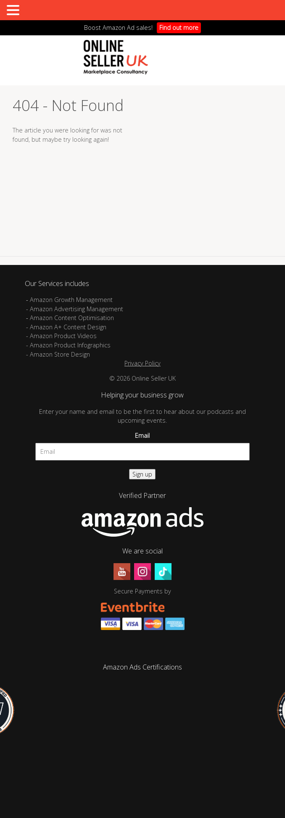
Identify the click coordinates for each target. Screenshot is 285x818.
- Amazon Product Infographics (68, 345)
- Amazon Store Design (58, 354)
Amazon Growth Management (71, 300)
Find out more (178, 28)
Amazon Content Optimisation (72, 318)
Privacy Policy (142, 363)
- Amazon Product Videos (62, 336)
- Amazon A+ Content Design (66, 327)
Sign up (142, 474)
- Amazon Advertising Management (74, 309)
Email (142, 435)
